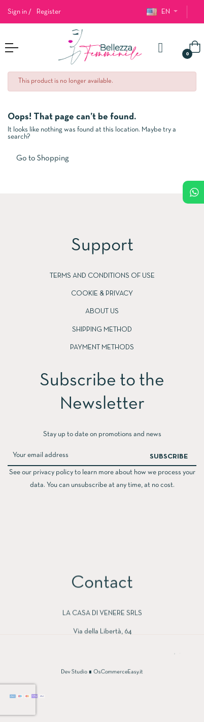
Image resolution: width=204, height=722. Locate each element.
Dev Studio (81, 672)
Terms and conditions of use (102, 276)
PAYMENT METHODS (102, 347)
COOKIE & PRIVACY (102, 293)
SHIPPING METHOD (102, 329)
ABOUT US (102, 311)
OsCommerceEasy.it (114, 672)
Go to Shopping (42, 158)
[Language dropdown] (162, 12)
